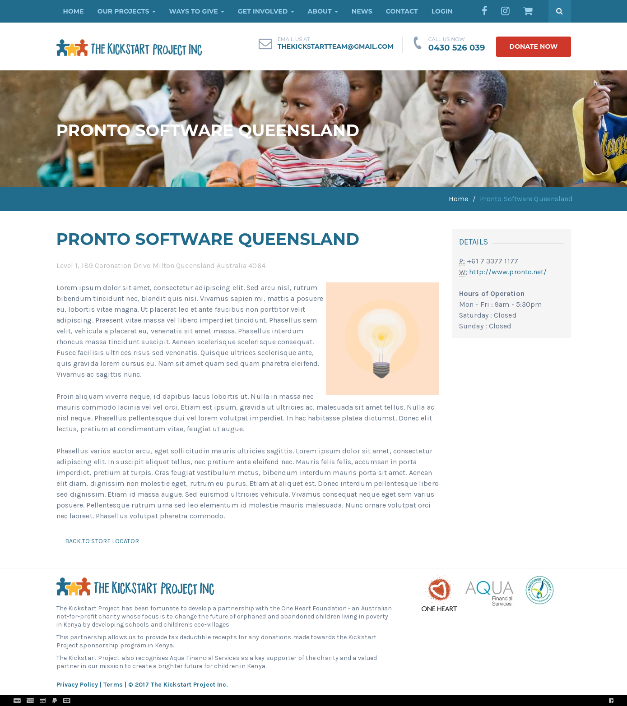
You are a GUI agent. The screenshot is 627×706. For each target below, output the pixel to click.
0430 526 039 (456, 48)
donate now (533, 46)
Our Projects (127, 11)
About (323, 11)
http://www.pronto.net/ (508, 272)
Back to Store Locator (101, 541)
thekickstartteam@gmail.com (336, 46)
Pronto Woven (333, 700)
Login (442, 11)
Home (73, 11)
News (362, 11)
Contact (402, 11)
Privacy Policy (77, 684)
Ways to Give (196, 11)
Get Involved (266, 11)
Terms (113, 684)
